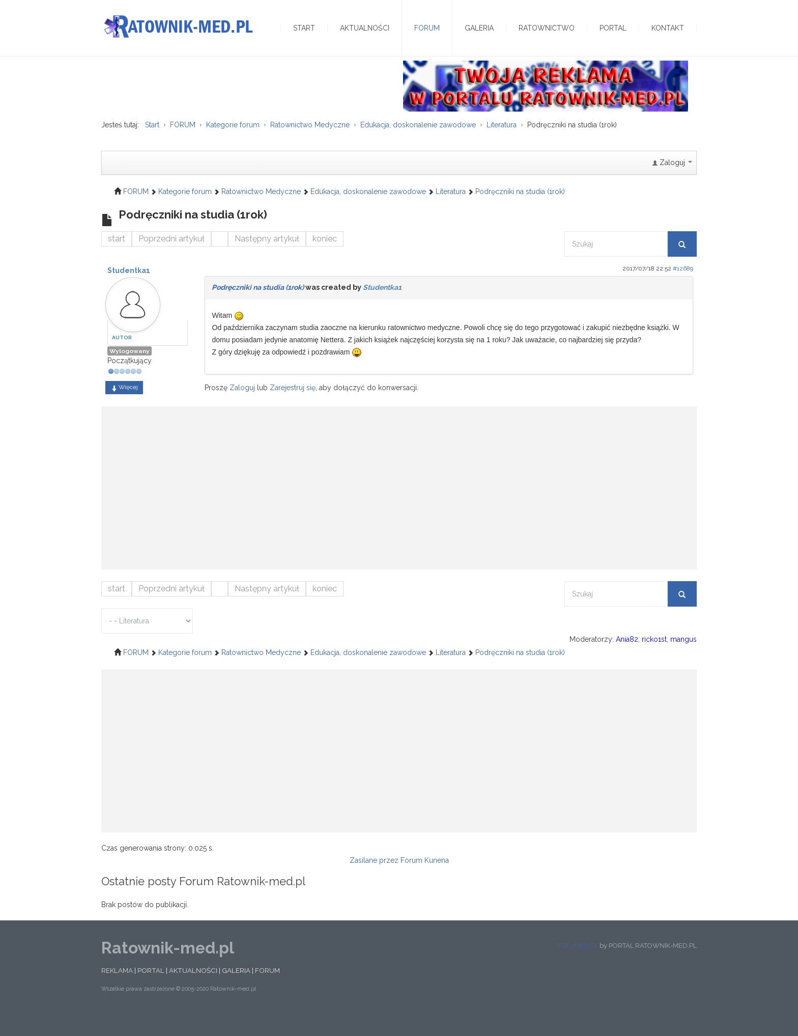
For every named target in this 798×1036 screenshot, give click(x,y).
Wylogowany (129, 370)
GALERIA (236, 990)
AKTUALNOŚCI (193, 990)
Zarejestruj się (293, 407)
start (116, 258)
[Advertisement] (399, 502)
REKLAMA (117, 990)
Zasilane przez (374, 880)
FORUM (267, 990)
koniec (324, 258)
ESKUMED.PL (577, 965)
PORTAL (150, 990)
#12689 (683, 287)
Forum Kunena (425, 880)
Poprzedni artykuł (171, 258)
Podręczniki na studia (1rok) (258, 307)
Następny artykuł (267, 258)
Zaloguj (242, 407)
